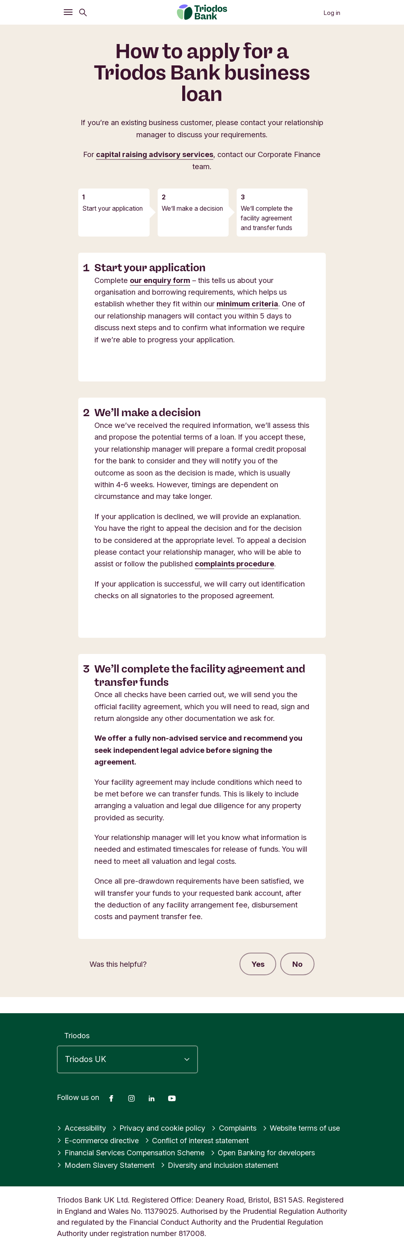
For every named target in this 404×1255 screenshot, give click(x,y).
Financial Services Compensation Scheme (132, 1152)
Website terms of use (304, 1128)
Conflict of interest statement (199, 1140)
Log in (331, 13)
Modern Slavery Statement (106, 1165)
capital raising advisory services (154, 154)
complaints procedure (234, 563)
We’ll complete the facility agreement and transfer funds (267, 218)
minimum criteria (247, 303)
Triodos (77, 1035)
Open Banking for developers (267, 1152)
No (297, 964)
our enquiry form (160, 280)
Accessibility (82, 1128)
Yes (257, 964)
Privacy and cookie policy (160, 1128)
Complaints (235, 1128)
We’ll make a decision (192, 208)
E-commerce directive (98, 1140)
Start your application (112, 208)
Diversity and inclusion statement (221, 1165)
